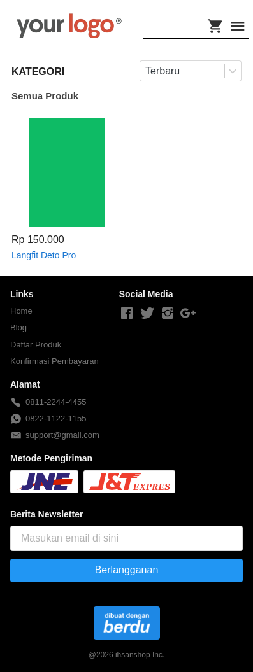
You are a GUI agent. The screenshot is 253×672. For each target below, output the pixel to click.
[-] (126, 313)
